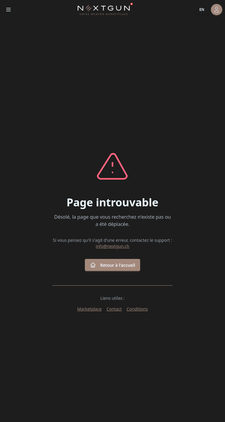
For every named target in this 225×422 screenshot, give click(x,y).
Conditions (137, 309)
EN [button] (201, 9)
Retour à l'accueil (112, 265)
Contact (114, 309)
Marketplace (89, 309)
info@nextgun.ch (112, 246)
